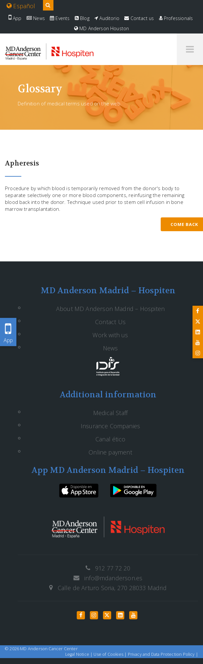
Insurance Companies (110, 426)
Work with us (110, 335)
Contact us (139, 18)
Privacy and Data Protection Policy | (163, 654)
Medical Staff (110, 413)
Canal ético (110, 439)
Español (21, 6)
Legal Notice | (79, 654)
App (15, 18)
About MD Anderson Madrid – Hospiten (110, 309)
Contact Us (110, 322)
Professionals (176, 18)
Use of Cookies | (110, 654)
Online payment (110, 452)
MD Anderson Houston (101, 28)
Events (60, 18)
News (36, 18)
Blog (82, 18)
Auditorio (106, 18)
